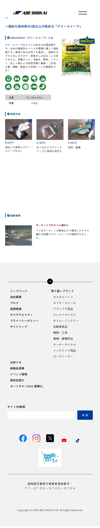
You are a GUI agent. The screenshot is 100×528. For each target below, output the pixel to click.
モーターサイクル (65, 345)
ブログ (14, 303)
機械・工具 (60, 333)
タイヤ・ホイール (65, 303)
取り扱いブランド (63, 291)
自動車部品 (60, 327)
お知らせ (16, 363)
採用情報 (16, 309)
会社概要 (16, 297)
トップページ (19, 291)
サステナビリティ (22, 315)
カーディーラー (63, 357)
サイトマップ (19, 327)
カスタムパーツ (63, 297)
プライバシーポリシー (25, 321)
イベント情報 (19, 375)
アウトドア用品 (63, 309)
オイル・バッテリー (66, 321)
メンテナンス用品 (65, 351)
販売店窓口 (17, 381)
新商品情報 (17, 369)
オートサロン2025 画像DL (27, 387)
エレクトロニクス (65, 315)
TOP (7, 17)
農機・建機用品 (63, 339)
